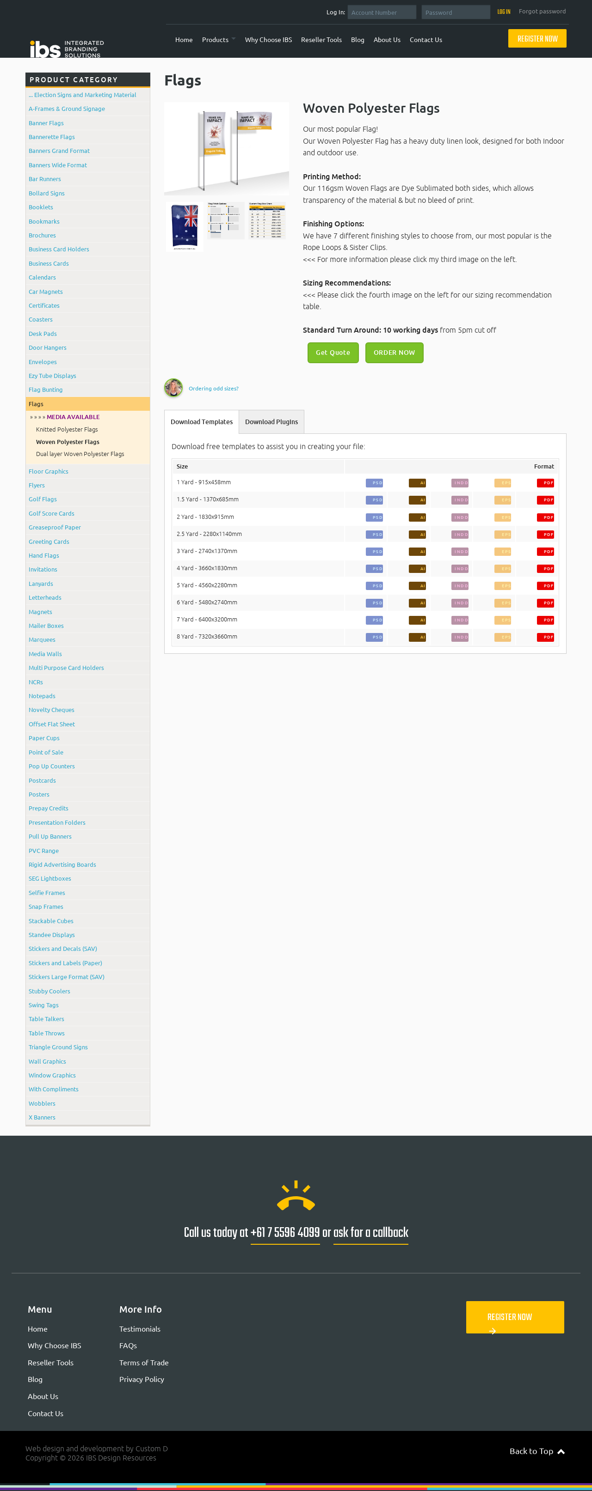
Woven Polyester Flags (67, 441)
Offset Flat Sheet (52, 724)
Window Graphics (52, 1075)
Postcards (42, 780)
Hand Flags (44, 555)
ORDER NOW (394, 352)
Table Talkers (46, 1018)
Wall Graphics (47, 1061)
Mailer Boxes (46, 625)
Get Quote (333, 352)
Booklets (41, 207)
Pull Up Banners (50, 836)
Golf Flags (43, 499)
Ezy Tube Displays (52, 375)
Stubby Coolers (49, 991)
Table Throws (47, 1033)
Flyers (37, 485)
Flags (36, 404)
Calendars (42, 277)
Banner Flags (46, 123)
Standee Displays (52, 934)
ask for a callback (370, 1233)
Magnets (40, 611)
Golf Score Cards (51, 513)
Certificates (44, 305)
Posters (39, 794)
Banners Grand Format (59, 150)
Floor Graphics (48, 471)
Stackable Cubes (51, 921)
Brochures (42, 235)
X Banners (42, 1117)
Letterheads (45, 597)
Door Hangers (48, 347)
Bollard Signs (47, 193)
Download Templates (202, 422)
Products (215, 39)
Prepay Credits (48, 808)
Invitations (43, 569)
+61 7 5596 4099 (285, 1233)
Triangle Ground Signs (58, 1047)
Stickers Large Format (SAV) (67, 976)
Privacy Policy (141, 1378)
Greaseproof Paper (55, 527)
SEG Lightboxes (50, 878)
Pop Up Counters (52, 766)
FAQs (128, 1345)
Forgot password (542, 11)
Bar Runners (45, 179)
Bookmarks (44, 221)
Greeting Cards (49, 541)
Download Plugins (271, 422)
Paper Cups (44, 738)
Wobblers (42, 1103)
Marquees (42, 639)
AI (423, 482)
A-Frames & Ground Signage (67, 108)
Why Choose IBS (268, 39)
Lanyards (41, 583)
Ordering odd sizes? (214, 388)
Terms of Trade (144, 1362)
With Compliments (54, 1089)
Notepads (42, 696)
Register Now (538, 39)
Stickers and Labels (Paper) (65, 963)
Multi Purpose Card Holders (66, 667)
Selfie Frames (47, 892)
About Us (387, 39)
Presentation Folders (57, 822)
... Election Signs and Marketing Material (82, 94)
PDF (549, 482)
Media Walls (45, 653)
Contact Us (426, 39)
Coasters (41, 319)
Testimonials (139, 1328)
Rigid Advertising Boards (62, 864)
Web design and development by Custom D (96, 1448)
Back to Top (537, 1450)
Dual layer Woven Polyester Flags (80, 453)
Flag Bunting (46, 389)
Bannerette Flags (52, 136)
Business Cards (49, 263)
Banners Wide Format (58, 165)
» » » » (65, 417)
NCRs (36, 682)
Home (184, 39)
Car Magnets (46, 291)
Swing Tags (44, 1005)
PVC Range (44, 850)
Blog (357, 39)
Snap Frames (46, 906)
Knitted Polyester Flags (67, 429)
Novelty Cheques (51, 709)
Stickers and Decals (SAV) (63, 948)
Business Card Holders (59, 249)
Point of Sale (46, 752)
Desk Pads (43, 333)
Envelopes (43, 361)
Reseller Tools (321, 39)
